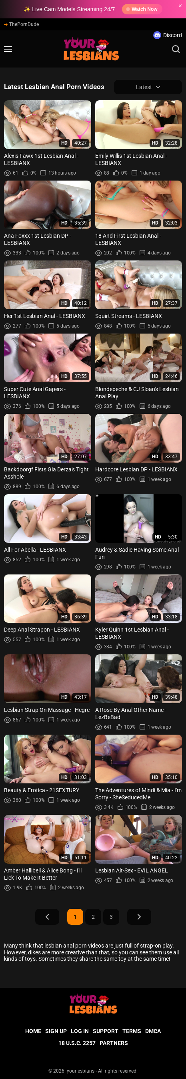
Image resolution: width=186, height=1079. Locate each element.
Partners (114, 1043)
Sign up (56, 1031)
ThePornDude (21, 24)
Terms (131, 1031)
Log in (80, 1031)
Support (105, 1031)
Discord (167, 35)
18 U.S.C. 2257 (77, 1043)
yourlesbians (80, 1071)
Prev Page (47, 917)
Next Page (139, 917)
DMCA (153, 1031)
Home (33, 1031)
